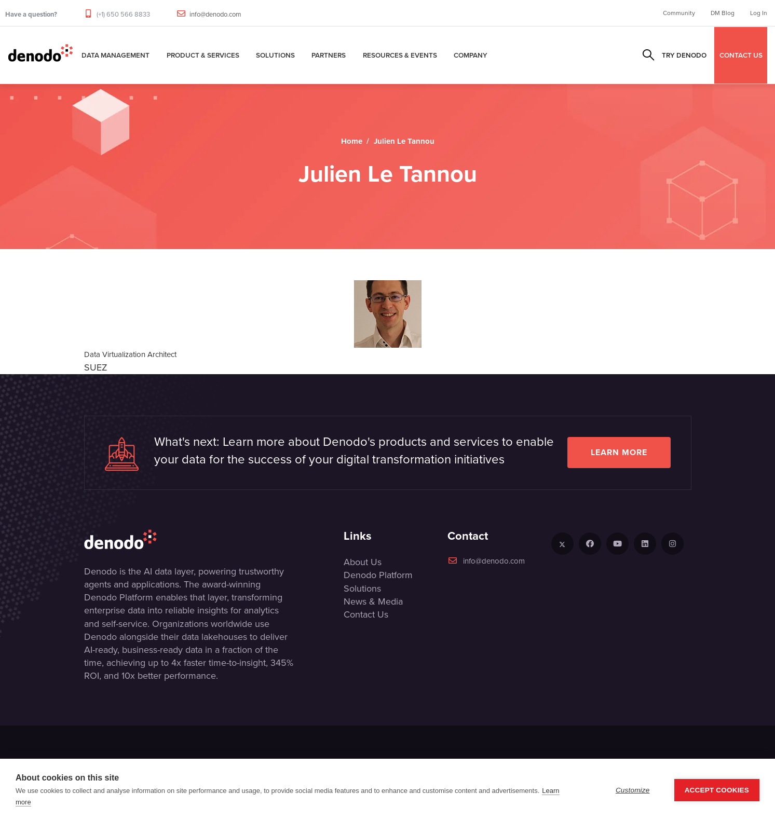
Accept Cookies (717, 790)
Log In (758, 13)
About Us (363, 562)
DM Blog (723, 13)
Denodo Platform (378, 575)
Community (679, 13)
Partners (328, 55)
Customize (633, 790)
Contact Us (366, 614)
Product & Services (203, 55)
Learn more (619, 452)
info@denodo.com (215, 14)
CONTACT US (741, 55)
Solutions (275, 55)
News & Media (373, 601)
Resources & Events (400, 55)
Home (351, 141)
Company (470, 55)
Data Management (115, 55)
